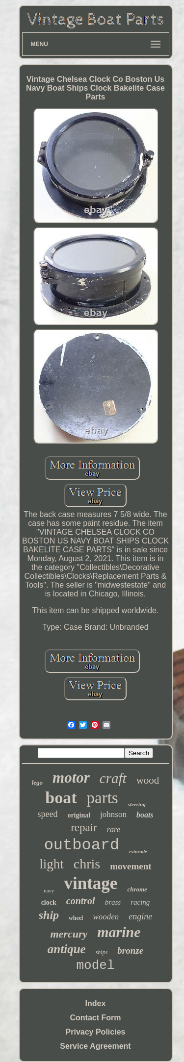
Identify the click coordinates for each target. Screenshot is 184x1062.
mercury (68, 934)
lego (37, 782)
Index (95, 1003)
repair (84, 827)
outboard (82, 845)
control (80, 900)
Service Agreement (95, 1046)
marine (118, 932)
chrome (137, 889)
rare (113, 829)
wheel (76, 917)
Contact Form (95, 1017)
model (95, 965)
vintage (91, 883)
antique (67, 949)
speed (47, 814)
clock (48, 902)
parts (102, 798)
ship (49, 915)
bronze (130, 950)
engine (140, 916)
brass (113, 902)
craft (113, 778)
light (51, 864)
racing (140, 902)
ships (102, 952)
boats (145, 815)
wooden (106, 916)
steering (137, 804)
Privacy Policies (96, 1032)
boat (61, 798)
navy (49, 890)
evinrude (138, 851)
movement (130, 866)
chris (87, 863)
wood (147, 780)
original (78, 815)
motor (71, 777)
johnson (113, 814)
